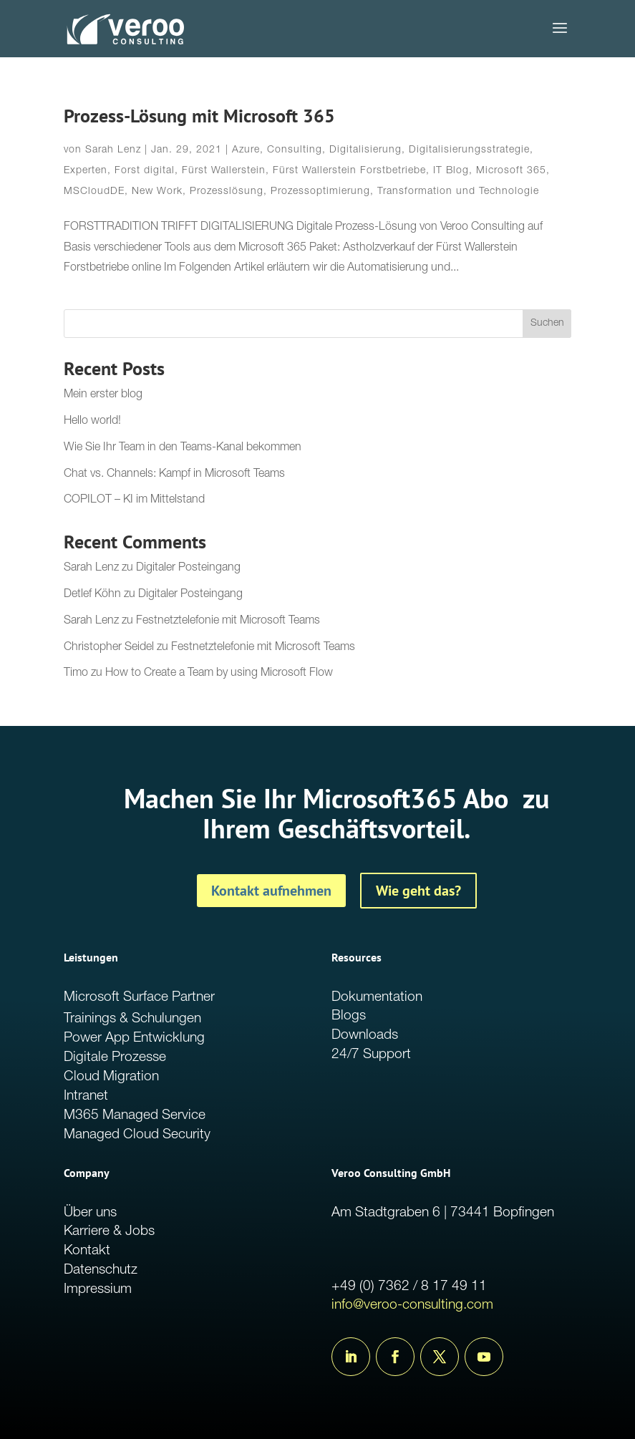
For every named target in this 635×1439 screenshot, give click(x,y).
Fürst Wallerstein (224, 171)
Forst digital (145, 171)
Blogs (348, 1016)
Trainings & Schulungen (132, 1019)
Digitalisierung (365, 150)
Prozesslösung (226, 192)
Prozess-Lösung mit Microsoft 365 (199, 115)
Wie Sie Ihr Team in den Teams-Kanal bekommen (182, 448)
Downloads (364, 1035)
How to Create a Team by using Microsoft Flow (219, 673)
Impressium (98, 1290)
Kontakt (87, 1251)
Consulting (294, 150)
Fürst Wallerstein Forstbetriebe (349, 171)
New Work (157, 192)
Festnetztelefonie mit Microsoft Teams (228, 621)
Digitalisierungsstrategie (469, 150)
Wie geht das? (418, 890)
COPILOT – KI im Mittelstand (134, 500)
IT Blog (451, 171)
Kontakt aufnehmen (271, 890)
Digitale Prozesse (115, 1058)
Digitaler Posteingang (188, 568)
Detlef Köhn (92, 595)
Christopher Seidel (109, 648)
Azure (246, 150)
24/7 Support (371, 1055)
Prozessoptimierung (320, 192)
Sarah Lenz (113, 150)
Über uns (90, 1213)
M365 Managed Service (134, 1116)
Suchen (547, 324)
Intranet (86, 1096)
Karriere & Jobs (109, 1232)
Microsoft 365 (511, 171)
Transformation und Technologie (458, 192)
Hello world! (92, 421)
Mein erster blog (103, 395)
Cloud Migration (111, 1077)
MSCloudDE (94, 192)
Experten (85, 171)
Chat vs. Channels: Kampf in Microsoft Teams (174, 474)
